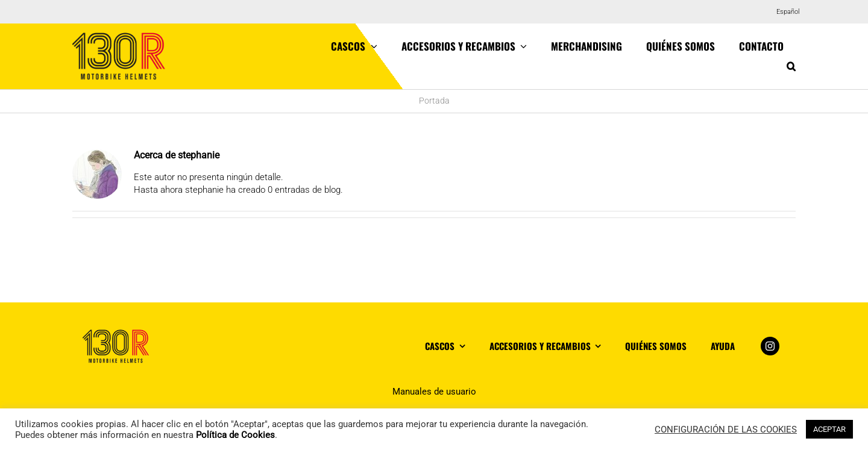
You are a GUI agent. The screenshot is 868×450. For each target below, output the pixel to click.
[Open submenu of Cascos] (371, 46)
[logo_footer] (116, 333)
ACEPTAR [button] (829, 429)
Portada (434, 100)
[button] (791, 66)
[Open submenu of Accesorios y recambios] (521, 46)
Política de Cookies (235, 435)
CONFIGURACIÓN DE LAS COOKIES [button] (726, 429)
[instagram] (770, 346)
